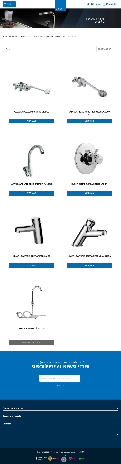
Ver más (31, 121)
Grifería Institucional (28, 37)
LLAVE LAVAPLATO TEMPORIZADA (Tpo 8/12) (32, 184)
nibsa (5, 37)
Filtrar (8, 49)
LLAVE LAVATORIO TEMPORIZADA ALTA (31, 256)
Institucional (13, 37)
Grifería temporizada (45, 37)
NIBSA (57, 37)
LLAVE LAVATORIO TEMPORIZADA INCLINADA (89, 256)
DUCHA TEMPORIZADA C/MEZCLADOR (89, 184)
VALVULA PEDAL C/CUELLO (32, 328)
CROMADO (72, 37)
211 (64, 37)
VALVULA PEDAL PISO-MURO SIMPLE (31, 112)
